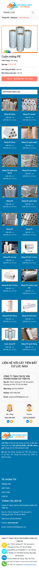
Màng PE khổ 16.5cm (10, 285)
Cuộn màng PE (9, 344)
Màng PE (9, 201)
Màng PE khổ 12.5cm (29, 257)
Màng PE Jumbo (29, 114)
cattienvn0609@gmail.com (18, 397)
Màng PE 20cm (9, 142)
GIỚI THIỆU (6, 488)
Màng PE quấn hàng (29, 201)
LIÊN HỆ (5, 496)
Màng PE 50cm (9, 114)
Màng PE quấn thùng (29, 344)
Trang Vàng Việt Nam (29, 564)
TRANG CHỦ (9, 12)
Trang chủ (5, 18)
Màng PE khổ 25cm (29, 316)
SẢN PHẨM (6, 492)
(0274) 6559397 (18, 389)
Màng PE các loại (9, 257)
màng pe (14, 18)
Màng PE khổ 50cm (9, 316)
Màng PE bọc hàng (29, 170)
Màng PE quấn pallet (29, 142)
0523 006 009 (19, 79)
